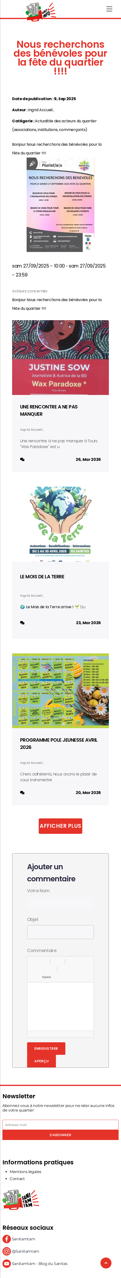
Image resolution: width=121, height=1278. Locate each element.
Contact (17, 1178)
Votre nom (38, 891)
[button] (32, 961)
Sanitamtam (18, 1239)
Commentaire (41, 950)
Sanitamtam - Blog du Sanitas (35, 1263)
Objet (32, 919)
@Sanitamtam (20, 1251)
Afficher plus (60, 826)
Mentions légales (25, 1171)
